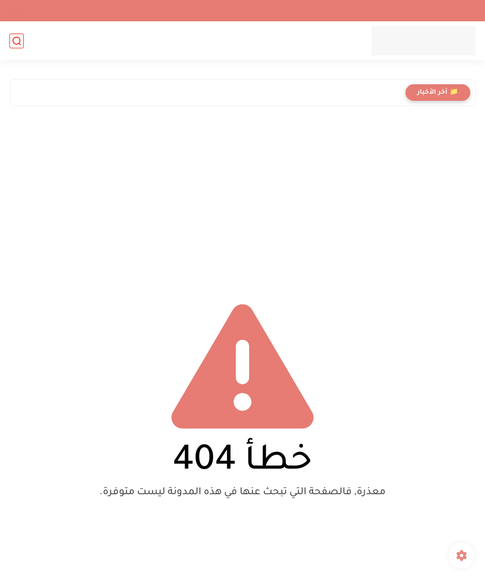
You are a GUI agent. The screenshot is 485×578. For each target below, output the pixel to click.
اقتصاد (298, 40)
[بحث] (16, 41)
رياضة (236, 40)
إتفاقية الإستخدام (308, 10)
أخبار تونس (336, 40)
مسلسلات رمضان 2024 (154, 40)
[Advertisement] (242, 196)
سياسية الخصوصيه (372, 10)
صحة (210, 40)
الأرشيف (460, 10)
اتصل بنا (424, 10)
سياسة (266, 40)
